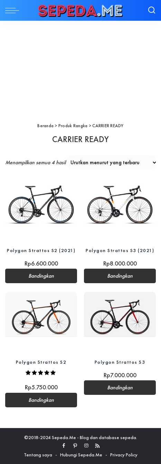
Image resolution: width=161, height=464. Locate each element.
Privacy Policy (124, 455)
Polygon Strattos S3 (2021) (120, 250)
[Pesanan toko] (111, 162)
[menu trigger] (13, 10)
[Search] (152, 10)
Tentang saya (38, 455)
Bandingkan (41, 275)
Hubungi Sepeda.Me (81, 455)
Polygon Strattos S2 (41, 362)
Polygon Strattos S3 (120, 362)
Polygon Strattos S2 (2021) (41, 250)
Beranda (45, 126)
